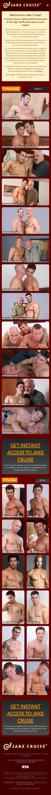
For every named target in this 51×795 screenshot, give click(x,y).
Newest (38, 89)
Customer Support (24, 782)
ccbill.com (26, 778)
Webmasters (9, 782)
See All (42, 480)
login (12, 75)
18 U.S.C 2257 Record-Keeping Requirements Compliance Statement (25, 761)
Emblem (40, 71)
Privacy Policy (40, 782)
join (31, 75)
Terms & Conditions (25, 784)
